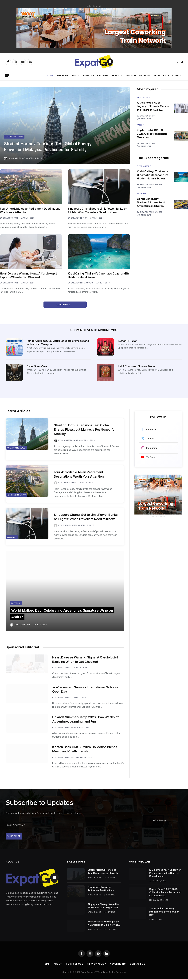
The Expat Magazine (137, 75)
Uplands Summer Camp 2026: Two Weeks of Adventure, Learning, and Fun (86, 711)
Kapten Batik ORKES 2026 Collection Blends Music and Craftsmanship (152, 134)
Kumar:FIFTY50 (127, 340)
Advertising (118, 960)
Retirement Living (16, 497)
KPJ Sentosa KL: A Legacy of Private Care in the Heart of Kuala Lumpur (152, 106)
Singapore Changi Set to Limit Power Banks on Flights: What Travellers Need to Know (97, 210)
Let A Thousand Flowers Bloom (137, 366)
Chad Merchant (17, 158)
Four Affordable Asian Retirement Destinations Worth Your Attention (30, 210)
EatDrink (102, 75)
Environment (144, 167)
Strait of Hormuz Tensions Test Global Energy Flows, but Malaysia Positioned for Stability (52, 146)
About (57, 960)
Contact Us (138, 960)
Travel (116, 75)
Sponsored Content (166, 75)
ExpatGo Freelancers (82, 283)
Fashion (141, 125)
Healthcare (143, 97)
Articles (88, 75)
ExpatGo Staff (10, 218)
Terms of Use (74, 960)
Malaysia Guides (67, 75)
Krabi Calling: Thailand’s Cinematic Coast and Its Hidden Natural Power (98, 275)
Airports (12, 540)
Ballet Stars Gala (37, 366)
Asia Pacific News (14, 135)
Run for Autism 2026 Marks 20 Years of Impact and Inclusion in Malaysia (58, 342)
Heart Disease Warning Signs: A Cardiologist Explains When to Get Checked (28, 275)
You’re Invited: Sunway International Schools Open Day (86, 679)
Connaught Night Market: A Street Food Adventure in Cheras (151, 203)
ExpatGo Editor (79, 218)
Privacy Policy (96, 960)
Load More (65, 304)
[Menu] (7, 75)
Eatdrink (142, 194)
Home (50, 75)
